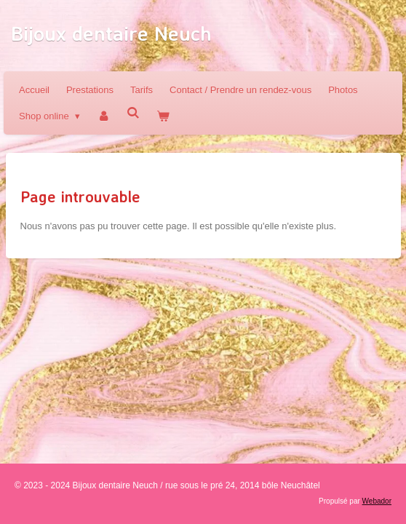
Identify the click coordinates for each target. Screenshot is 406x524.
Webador (376, 501)
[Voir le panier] (164, 116)
